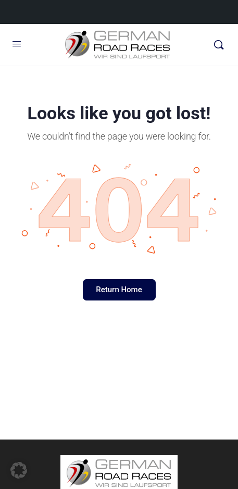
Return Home (119, 289)
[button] (18, 470)
